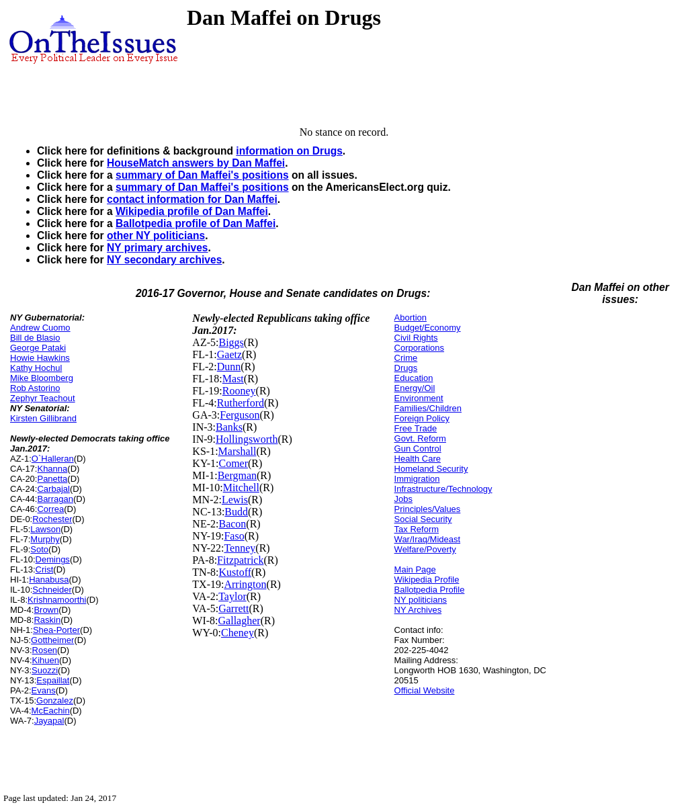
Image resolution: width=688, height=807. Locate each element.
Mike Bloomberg (41, 378)
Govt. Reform (420, 438)
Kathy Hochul (36, 368)
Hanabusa (49, 580)
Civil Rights (416, 338)
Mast (233, 378)
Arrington (245, 584)
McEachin (51, 711)
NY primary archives (157, 247)
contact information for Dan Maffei (192, 199)
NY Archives (418, 610)
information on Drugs (289, 151)
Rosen (45, 650)
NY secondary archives (164, 259)
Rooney (239, 390)
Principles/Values (427, 509)
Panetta (52, 479)
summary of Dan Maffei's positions (202, 175)
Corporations (419, 348)
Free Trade (415, 428)
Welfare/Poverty (425, 549)
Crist (45, 569)
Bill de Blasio (35, 338)
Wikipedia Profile (427, 580)
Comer (233, 463)
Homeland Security (431, 469)
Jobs (403, 499)
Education (413, 378)
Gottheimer (52, 640)
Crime (406, 358)
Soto (39, 549)
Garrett (233, 608)
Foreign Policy (421, 418)
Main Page (415, 569)
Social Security (423, 519)
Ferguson (239, 415)
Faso (234, 536)
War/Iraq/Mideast (427, 539)
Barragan (55, 499)
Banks (229, 427)
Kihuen (45, 660)
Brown (46, 610)
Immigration (417, 479)
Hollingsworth (246, 439)
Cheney (237, 632)
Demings (53, 559)
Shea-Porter (56, 630)
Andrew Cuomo (40, 328)
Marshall (237, 451)
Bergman (237, 475)
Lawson (45, 529)
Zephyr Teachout (42, 398)
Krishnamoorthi (57, 600)
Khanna (52, 469)
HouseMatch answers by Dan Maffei (196, 163)
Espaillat (52, 680)
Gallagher (239, 620)
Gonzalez (54, 700)
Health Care (417, 459)
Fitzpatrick (240, 560)
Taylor (232, 596)
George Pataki (38, 348)
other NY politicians (156, 235)
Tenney (239, 548)
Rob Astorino (35, 388)
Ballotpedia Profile (429, 590)
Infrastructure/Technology (443, 489)
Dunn (229, 366)
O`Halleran (53, 459)
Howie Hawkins (40, 358)
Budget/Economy (427, 328)
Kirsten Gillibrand (43, 418)
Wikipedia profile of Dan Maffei (192, 211)
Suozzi (45, 670)
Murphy (44, 539)
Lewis (235, 499)
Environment (418, 398)
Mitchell (241, 487)
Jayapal (49, 721)
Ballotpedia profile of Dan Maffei (195, 223)
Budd (236, 511)
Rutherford (240, 403)
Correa (50, 509)
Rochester (52, 519)
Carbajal (53, 489)
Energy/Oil (414, 388)
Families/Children (428, 408)
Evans (44, 690)
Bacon (232, 523)
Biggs (230, 342)
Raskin (47, 620)
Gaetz (229, 354)
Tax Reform (416, 529)
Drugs (406, 368)
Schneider (52, 590)
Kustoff (234, 572)
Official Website (424, 690)
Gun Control (417, 448)
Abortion (410, 317)
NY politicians (420, 600)
